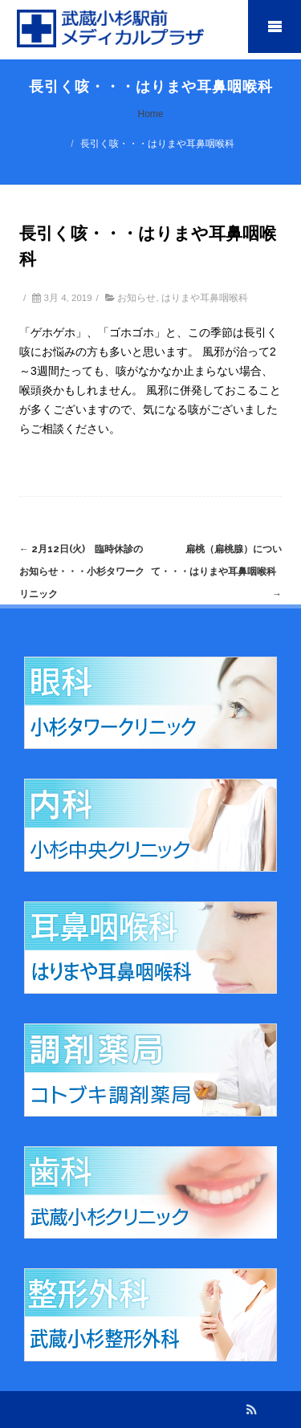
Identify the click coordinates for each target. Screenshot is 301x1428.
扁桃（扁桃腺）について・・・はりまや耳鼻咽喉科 (218, 571)
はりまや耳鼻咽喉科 (204, 298)
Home (150, 114)
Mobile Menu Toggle (274, 26)
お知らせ (136, 298)
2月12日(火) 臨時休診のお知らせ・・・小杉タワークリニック (81, 571)
